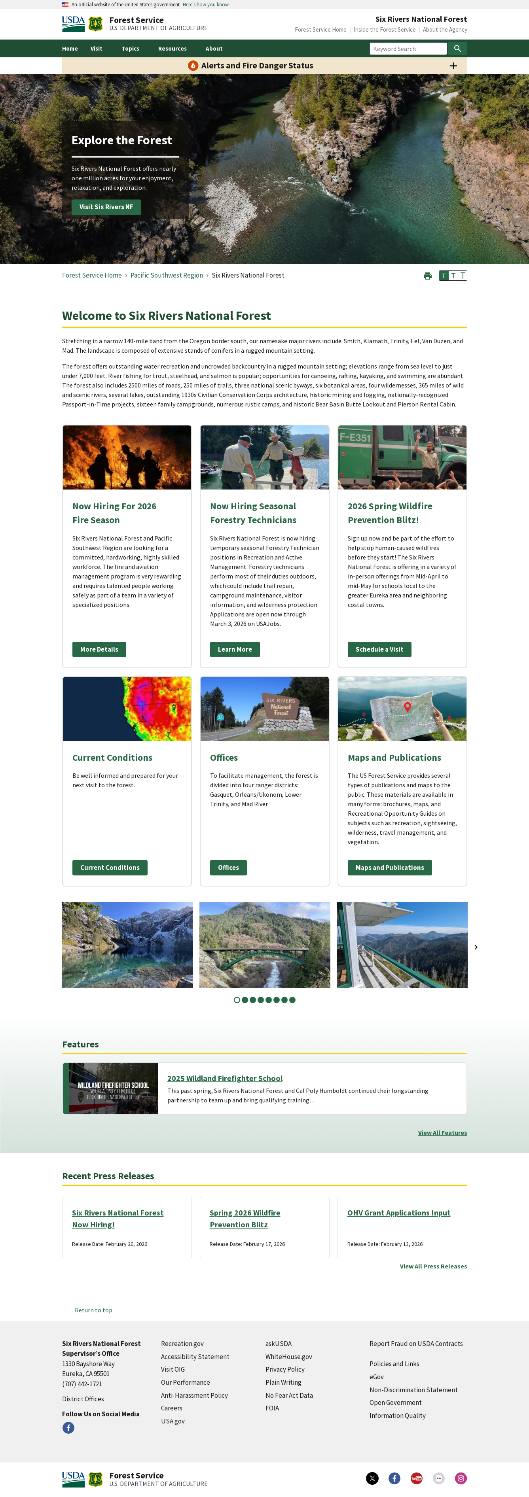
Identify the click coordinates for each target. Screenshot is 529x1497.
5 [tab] (268, 1000)
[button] (427, 275)
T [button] (444, 276)
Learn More (235, 649)
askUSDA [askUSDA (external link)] (278, 1343)
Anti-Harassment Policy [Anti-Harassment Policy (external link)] (194, 1395)
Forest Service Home (321, 29)
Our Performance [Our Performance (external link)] (185, 1382)
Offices (228, 867)
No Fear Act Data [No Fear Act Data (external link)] (289, 1395)
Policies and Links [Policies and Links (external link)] (394, 1363)
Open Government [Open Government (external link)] (396, 1402)
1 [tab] (237, 1000)
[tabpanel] (127, 945)
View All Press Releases (433, 1266)
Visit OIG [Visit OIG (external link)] (173, 1369)
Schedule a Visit (380, 649)
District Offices (83, 1399)
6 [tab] (276, 1000)
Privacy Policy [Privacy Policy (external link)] (285, 1369)
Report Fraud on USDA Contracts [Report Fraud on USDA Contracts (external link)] (416, 1343)
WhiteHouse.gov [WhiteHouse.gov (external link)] (288, 1356)
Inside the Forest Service (385, 29)
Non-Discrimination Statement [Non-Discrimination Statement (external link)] (414, 1389)
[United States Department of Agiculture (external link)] (75, 24)
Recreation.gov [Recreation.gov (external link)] (182, 1343)
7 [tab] (284, 1000)
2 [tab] (245, 1000)
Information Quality (398, 1415)
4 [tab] (261, 1000)
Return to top (93, 1310)
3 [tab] (253, 1000)
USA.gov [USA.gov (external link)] (173, 1421)
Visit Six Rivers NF (106, 206)
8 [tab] (292, 1000)
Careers (171, 1408)
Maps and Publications (390, 867)
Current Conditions (110, 867)
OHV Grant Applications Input (399, 1212)
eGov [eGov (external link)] (377, 1376)
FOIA (272, 1408)
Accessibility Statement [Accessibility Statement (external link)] (195, 1356)
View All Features (442, 1132)
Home (70, 48)
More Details (99, 649)
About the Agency (445, 29)
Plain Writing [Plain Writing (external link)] (283, 1382)
